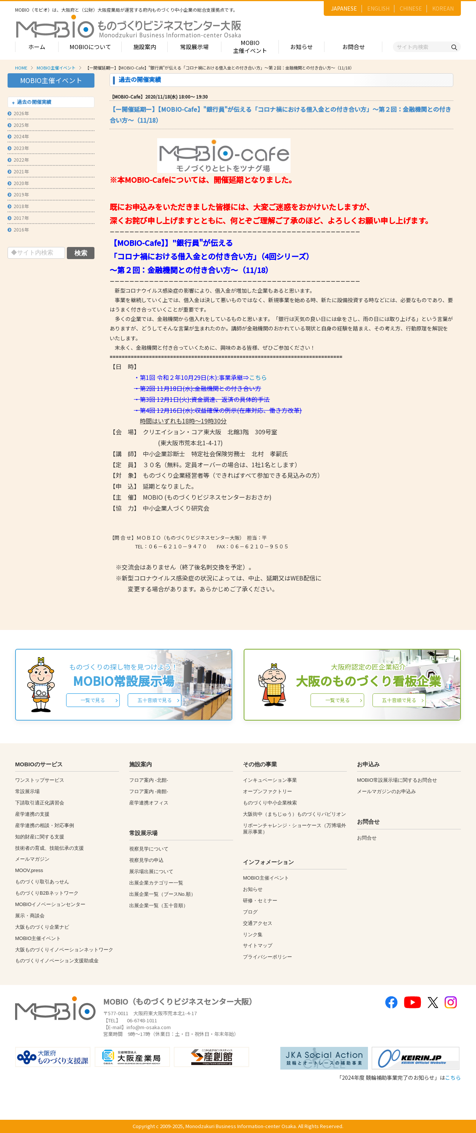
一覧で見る (92, 700)
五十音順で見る (155, 700)
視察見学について (148, 849)
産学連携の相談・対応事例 (44, 825)
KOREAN (443, 8)
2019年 (18, 194)
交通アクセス (257, 923)
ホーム (36, 47)
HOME (21, 68)
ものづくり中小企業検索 (270, 803)
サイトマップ (257, 945)
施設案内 (144, 47)
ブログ (250, 912)
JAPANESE (344, 8)
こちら (258, 377)
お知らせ (301, 47)
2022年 (18, 159)
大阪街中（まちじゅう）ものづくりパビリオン (294, 814)
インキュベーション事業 (270, 780)
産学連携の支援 (32, 814)
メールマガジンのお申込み (386, 791)
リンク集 (253, 934)
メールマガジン (32, 859)
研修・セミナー (260, 900)
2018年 (18, 206)
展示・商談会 (30, 915)
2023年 (18, 148)
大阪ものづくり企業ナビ (42, 927)
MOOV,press (29, 870)
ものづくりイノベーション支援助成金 (57, 960)
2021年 (18, 171)
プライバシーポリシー (267, 957)
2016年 (18, 229)
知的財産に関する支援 (39, 837)
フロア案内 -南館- (148, 791)
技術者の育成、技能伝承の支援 (49, 848)
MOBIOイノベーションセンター (50, 904)
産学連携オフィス (148, 803)
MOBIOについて (90, 47)
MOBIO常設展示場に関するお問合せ (397, 780)
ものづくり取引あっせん (42, 881)
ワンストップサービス (39, 780)
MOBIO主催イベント (250, 46)
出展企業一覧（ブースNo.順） (162, 894)
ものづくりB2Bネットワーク (47, 893)
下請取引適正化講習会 (39, 803)
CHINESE (411, 8)
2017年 (18, 218)
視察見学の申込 (146, 860)
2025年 (18, 125)
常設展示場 (194, 47)
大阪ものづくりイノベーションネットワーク (64, 949)
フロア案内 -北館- (148, 780)
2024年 (18, 136)
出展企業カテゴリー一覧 (156, 883)
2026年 (18, 113)
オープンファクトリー (267, 791)
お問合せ (353, 47)
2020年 (18, 183)
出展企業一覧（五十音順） (158, 905)
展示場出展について (151, 871)
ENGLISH (378, 8)
